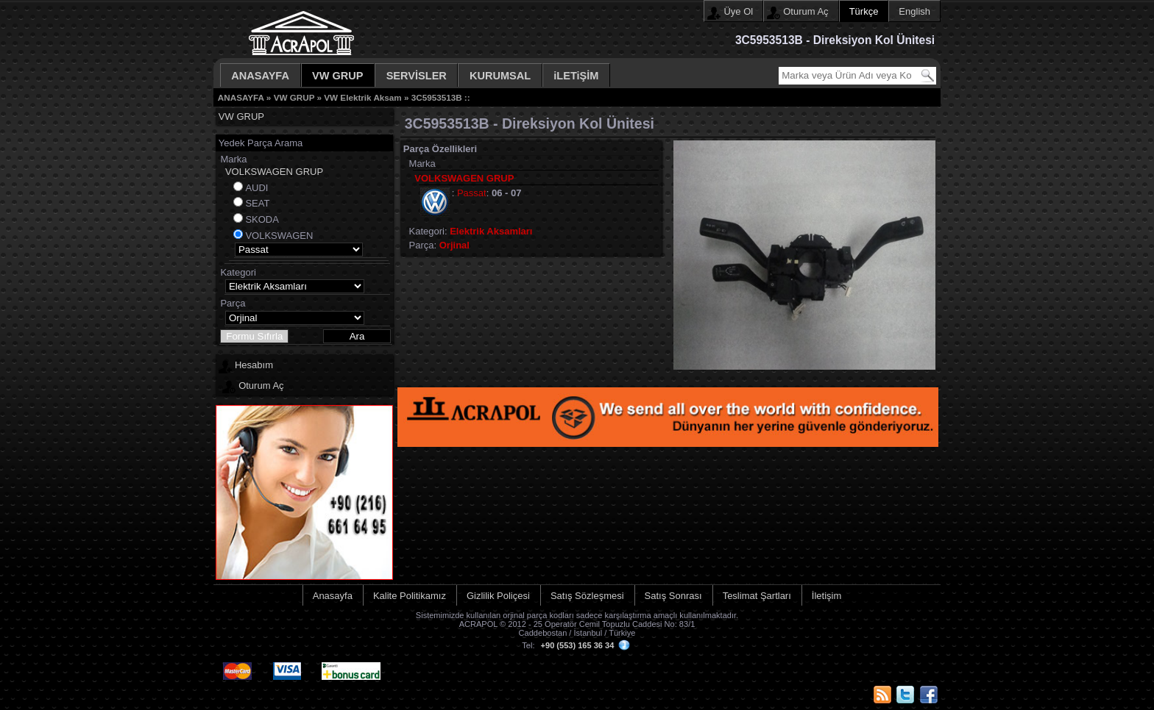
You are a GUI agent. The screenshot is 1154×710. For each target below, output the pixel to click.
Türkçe (864, 11)
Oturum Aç (805, 11)
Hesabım (254, 364)
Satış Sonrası (673, 595)
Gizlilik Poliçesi (498, 595)
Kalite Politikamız (409, 595)
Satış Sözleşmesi (587, 595)
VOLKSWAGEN (279, 235)
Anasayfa (333, 595)
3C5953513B (436, 97)
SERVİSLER (416, 76)
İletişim (826, 595)
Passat (471, 192)
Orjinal (454, 245)
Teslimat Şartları (757, 595)
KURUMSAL (500, 76)
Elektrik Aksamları (491, 231)
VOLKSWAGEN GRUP (274, 171)
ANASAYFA (260, 76)
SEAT (257, 203)
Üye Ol (738, 11)
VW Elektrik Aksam (362, 97)
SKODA (262, 219)
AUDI (256, 187)
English (914, 11)
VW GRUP (338, 76)
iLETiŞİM (575, 76)
